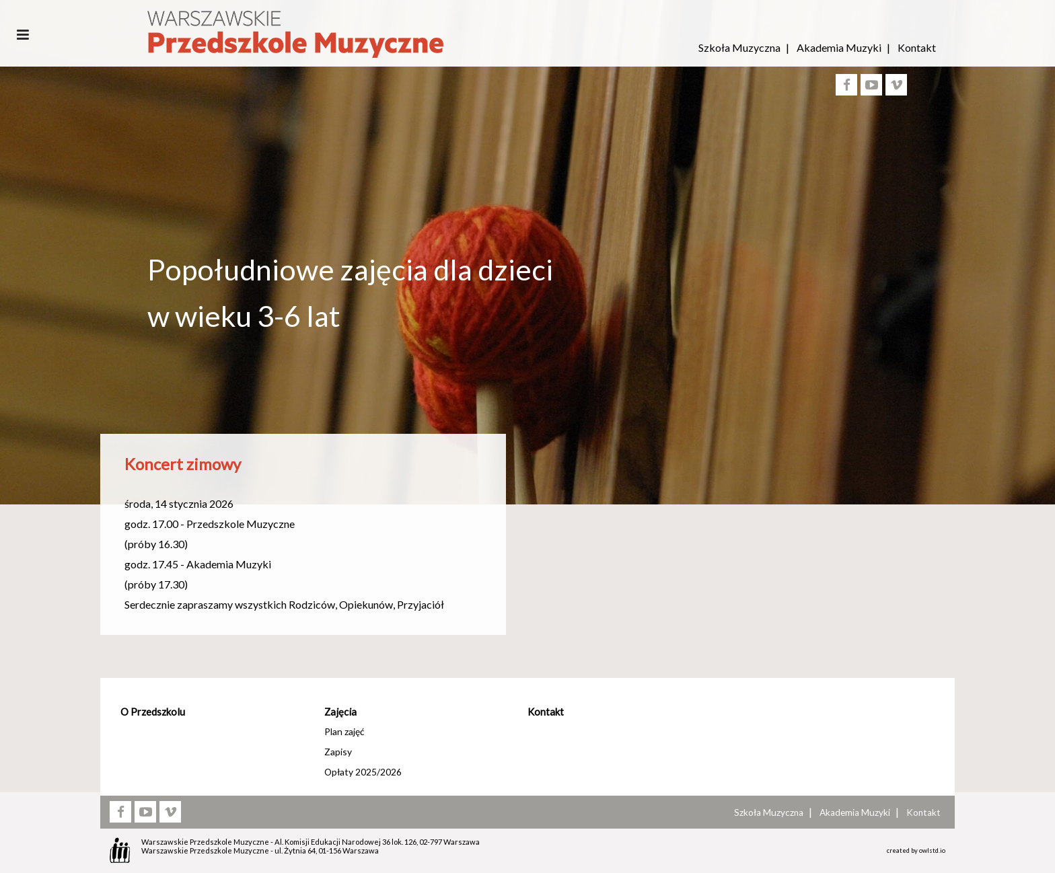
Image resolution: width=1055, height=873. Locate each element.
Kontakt (917, 47)
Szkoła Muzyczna (739, 47)
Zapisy (338, 751)
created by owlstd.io (916, 850)
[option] (527, 379)
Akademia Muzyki (839, 47)
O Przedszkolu (152, 712)
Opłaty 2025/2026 (363, 771)
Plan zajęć (344, 731)
